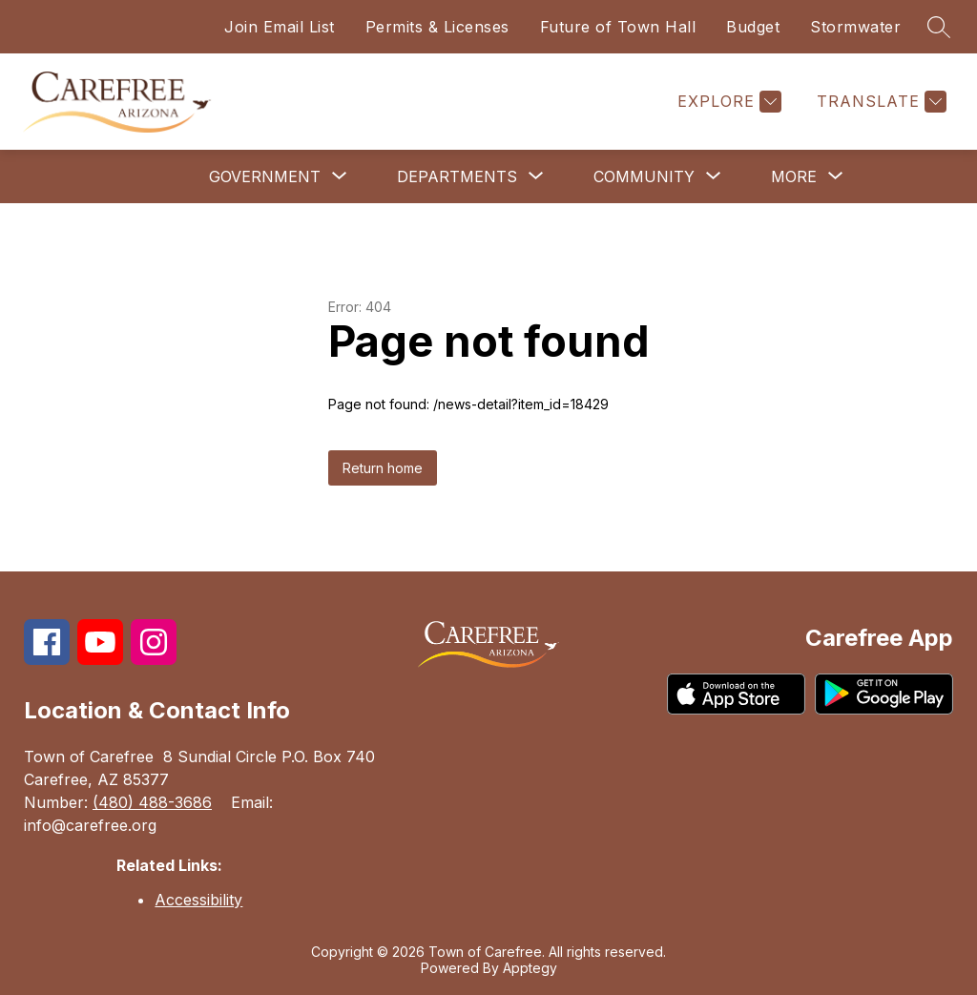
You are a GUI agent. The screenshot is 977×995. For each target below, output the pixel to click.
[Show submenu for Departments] (457, 176)
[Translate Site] (879, 102)
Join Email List (279, 26)
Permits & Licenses (437, 26)
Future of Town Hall (618, 26)
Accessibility (198, 899)
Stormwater (855, 26)
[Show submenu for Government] (265, 176)
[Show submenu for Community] (644, 176)
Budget (753, 26)
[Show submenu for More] (794, 176)
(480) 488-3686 (152, 802)
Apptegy (530, 968)
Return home (383, 468)
